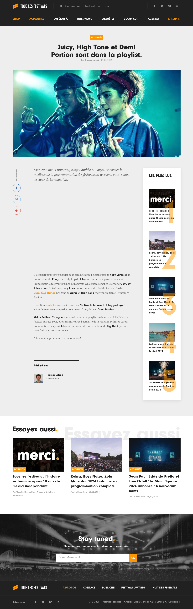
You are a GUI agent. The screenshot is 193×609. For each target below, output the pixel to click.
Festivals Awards (133, 587)
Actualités (36, 18)
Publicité (108, 587)
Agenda (153, 18)
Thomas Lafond (92, 60)
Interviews (84, 18)
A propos (69, 587)
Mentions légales (112, 602)
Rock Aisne (53, 305)
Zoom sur (131, 18)
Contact (89, 587)
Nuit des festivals (164, 587)
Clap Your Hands (45, 292)
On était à (61, 18)
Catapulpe (174, 602)
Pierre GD (148, 602)
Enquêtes (108, 18)
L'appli (174, 19)
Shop (16, 18)
